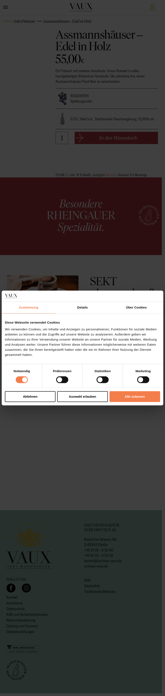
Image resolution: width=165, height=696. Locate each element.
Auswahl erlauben (82, 397)
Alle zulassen (135, 397)
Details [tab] (82, 307)
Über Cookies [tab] (136, 307)
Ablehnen (30, 397)
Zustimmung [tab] (28, 307)
